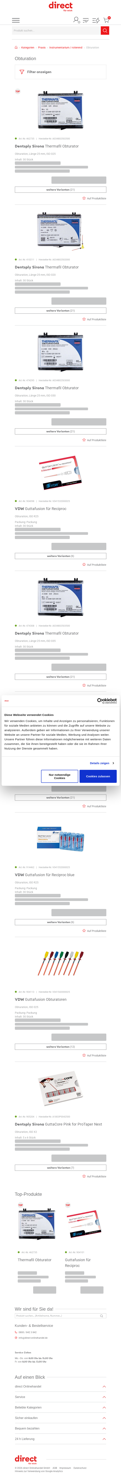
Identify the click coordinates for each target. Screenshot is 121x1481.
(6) (60, 556)
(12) (60, 1047)
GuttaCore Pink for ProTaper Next (58, 1124)
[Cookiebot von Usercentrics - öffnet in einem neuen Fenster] (100, 701)
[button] (86, 21)
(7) (60, 1167)
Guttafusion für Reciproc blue (45, 875)
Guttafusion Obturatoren (41, 999)
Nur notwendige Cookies (59, 776)
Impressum (65, 1468)
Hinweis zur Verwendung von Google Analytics (39, 1471)
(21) (60, 190)
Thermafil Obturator (47, 146)
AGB (55, 1468)
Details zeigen (99, 763)
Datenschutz (80, 1468)
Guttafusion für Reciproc (40, 508)
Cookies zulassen (98, 776)
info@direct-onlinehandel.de (33, 1338)
